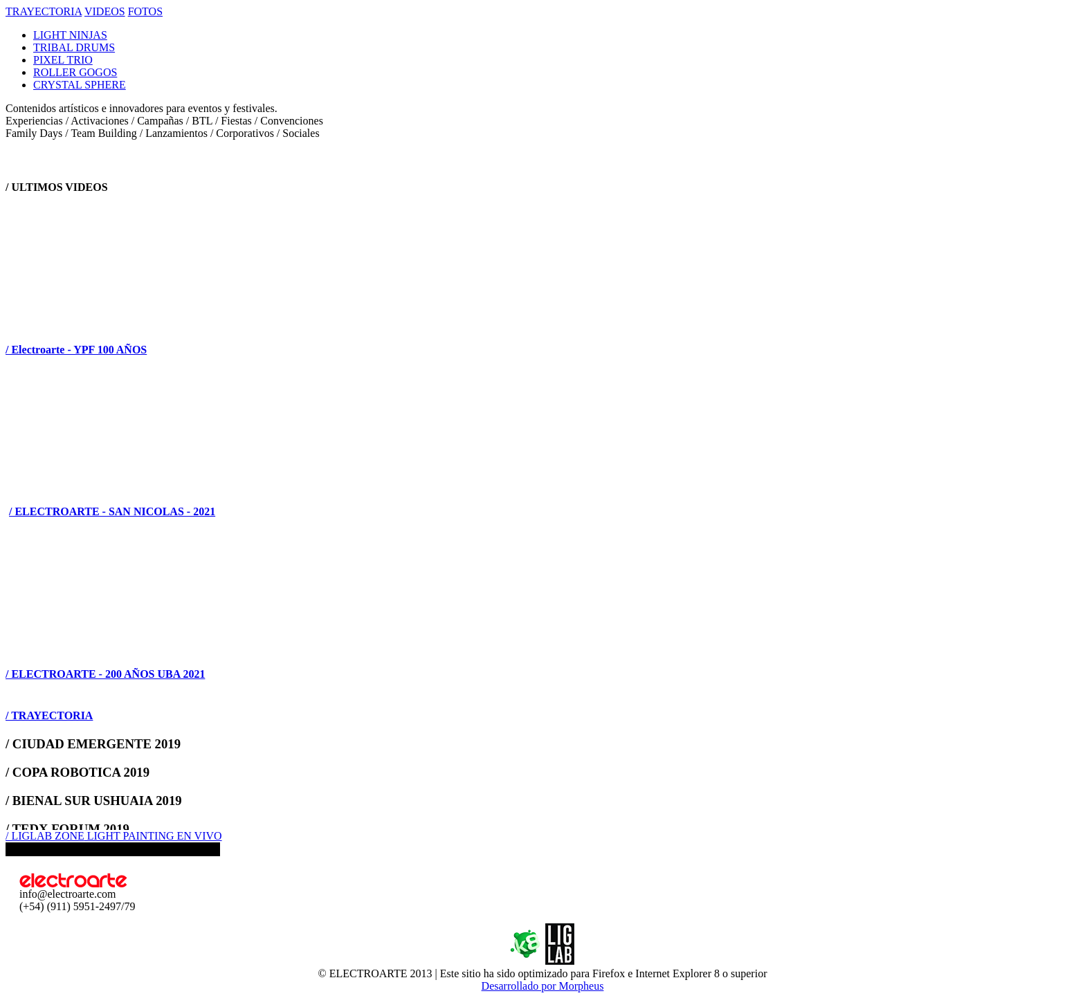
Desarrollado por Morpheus (543, 986)
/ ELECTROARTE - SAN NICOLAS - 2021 (112, 511)
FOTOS (145, 11)
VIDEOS (104, 11)
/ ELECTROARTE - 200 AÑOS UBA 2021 (105, 674)
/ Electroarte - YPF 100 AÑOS (76, 349)
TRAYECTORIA (44, 11)
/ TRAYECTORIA (49, 715)
